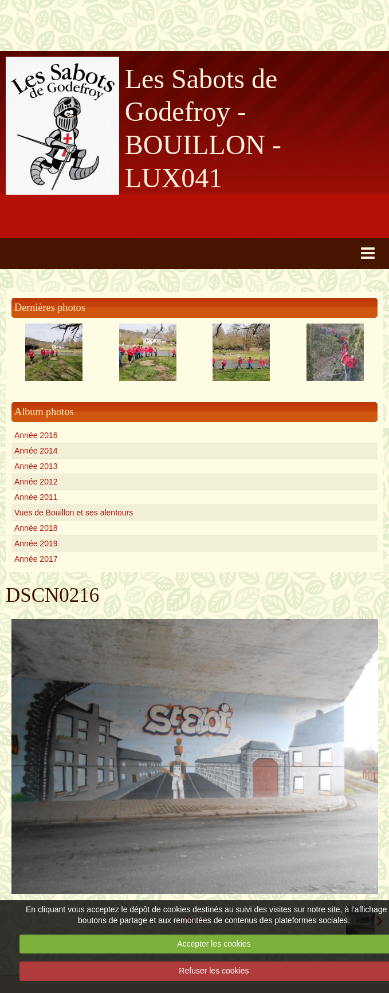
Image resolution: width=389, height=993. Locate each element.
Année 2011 (36, 497)
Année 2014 (36, 450)
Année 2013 (36, 466)
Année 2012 (36, 481)
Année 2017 (36, 559)
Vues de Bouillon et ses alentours (73, 512)
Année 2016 (36, 435)
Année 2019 (36, 543)
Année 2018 (36, 528)
